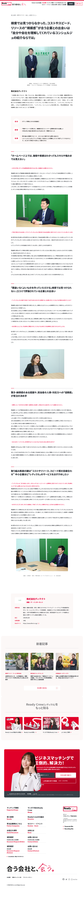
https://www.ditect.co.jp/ (31, 623)
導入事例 (44, 6)
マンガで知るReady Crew (60, 6)
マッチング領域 (50, 6)
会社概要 (64, 8)
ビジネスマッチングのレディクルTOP (17, 794)
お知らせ (60, 8)
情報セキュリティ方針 (18, 887)
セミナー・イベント (46, 8)
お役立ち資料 (54, 8)
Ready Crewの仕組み (37, 6)
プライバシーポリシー (30, 887)
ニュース (35, 794)
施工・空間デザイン (31, 15)
